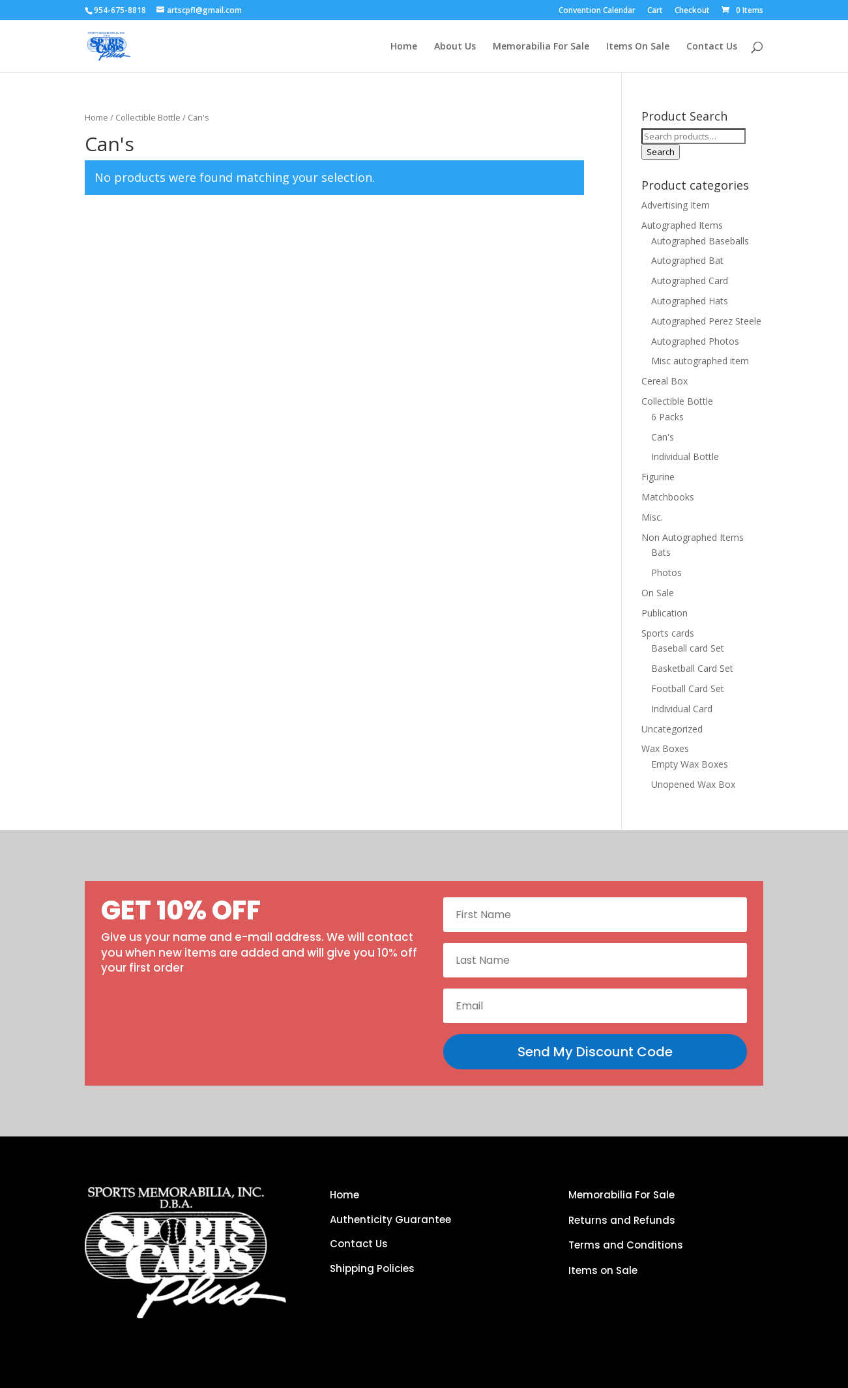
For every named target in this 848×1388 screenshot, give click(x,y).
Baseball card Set (687, 648)
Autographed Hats (689, 301)
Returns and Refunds (621, 1220)
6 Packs (667, 417)
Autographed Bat (687, 260)
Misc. (652, 517)
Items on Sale (602, 1270)
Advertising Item (675, 205)
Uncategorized (672, 729)
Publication (664, 613)
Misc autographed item (700, 360)
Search (661, 152)
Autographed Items (682, 225)
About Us (455, 47)
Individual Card (681, 708)
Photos (666, 572)
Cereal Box (664, 381)
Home (403, 47)
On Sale (657, 592)
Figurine (658, 476)
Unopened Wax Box (693, 784)
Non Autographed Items (692, 537)
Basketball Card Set (692, 668)
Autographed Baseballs (700, 241)
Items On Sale (637, 47)
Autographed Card (689, 280)
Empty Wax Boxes (689, 764)
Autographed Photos (695, 341)
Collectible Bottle (148, 117)
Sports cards (667, 633)
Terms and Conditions (625, 1245)
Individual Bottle (685, 456)
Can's (662, 437)
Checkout (692, 11)
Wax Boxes (665, 748)
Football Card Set (687, 688)
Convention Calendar (597, 11)
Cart (655, 11)
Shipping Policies (372, 1268)
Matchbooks (667, 497)
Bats (661, 552)
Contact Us (711, 47)
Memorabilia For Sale (541, 47)
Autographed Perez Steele (706, 321)
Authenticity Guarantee (390, 1219)
